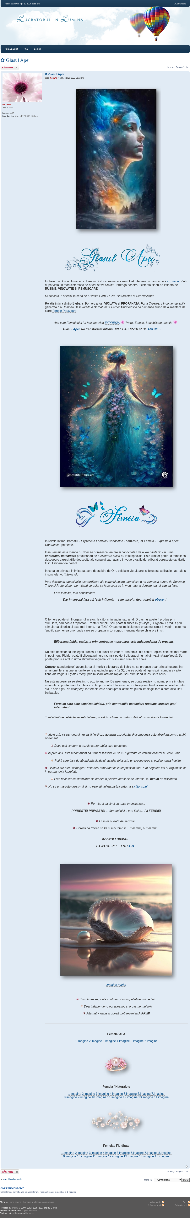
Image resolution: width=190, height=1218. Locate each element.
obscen (160, 599)
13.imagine (145, 1097)
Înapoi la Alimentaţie (12, 1179)
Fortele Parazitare (64, 310)
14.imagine (161, 1097)
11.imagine (114, 1097)
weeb (31, 1213)
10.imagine (99, 1097)
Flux (184, 1202)
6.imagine (151, 1041)
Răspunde (10, 67)
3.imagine (109, 1041)
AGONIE (154, 329)
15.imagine (162, 1156)
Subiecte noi (181, 1205)
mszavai (53, 78)
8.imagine (70, 1097)
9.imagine (84, 1097)
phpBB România (29, 1210)
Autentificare (180, 4)
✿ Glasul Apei (15, 60)
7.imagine (158, 1093)
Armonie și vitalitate (32, 1202)
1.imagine (81, 1041)
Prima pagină (11, 49)
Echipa (37, 49)
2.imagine (95, 1041)
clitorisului (140, 786)
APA (131, 846)
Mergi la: (148, 1180)
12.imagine (130, 1097)
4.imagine (123, 1041)
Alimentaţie (48, 1202)
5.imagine (137, 1041)
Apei (76, 329)
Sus (187, 1166)
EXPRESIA (112, 322)
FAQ (26, 49)
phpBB (15, 1208)
